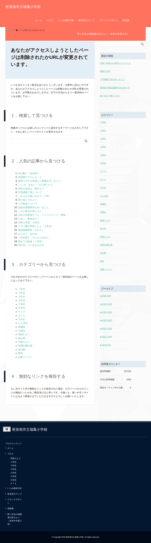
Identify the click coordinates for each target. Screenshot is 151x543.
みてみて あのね (27, 234)
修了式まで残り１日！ (110, 96)
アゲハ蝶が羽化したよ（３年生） (36, 226)
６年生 (21, 308)
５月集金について (27, 203)
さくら (21, 315)
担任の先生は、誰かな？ (31, 188)
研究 (20, 353)
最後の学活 (105, 71)
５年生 (21, 304)
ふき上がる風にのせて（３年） (34, 196)
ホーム (38, 20)
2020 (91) (105, 345)
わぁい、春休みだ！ (28, 218)
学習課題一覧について (30, 192)
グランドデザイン (108, 20)
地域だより (24, 334)
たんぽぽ (23, 323)
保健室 (21, 327)
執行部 (21, 338)
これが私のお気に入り (30, 211)
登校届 (125, 20)
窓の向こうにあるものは (31, 245)
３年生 (21, 296)
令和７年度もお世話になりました (115, 63)
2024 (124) (106, 312)
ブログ (49, 20)
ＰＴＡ (21, 312)
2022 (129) (106, 328)
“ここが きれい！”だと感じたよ (35, 184)
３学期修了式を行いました (112, 79)
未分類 (21, 349)
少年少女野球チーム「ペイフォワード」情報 (41, 215)
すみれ (21, 319)
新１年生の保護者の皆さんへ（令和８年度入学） (103, 34)
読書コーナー (25, 357)
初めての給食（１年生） (31, 241)
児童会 (21, 330)
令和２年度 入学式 (28, 222)
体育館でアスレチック (30, 177)
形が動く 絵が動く (28, 173)
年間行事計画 (25, 345)
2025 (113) (106, 304)
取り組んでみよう (27, 200)
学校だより (24, 342)
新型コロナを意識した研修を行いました (39, 181)
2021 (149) (106, 336)
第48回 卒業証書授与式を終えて (115, 87)
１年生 (21, 289)
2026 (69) (105, 296)
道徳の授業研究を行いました (33, 207)
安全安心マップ (86, 20)
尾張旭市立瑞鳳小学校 (23, 7)
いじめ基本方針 (66, 20)
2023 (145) (106, 320)
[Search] (47, 140)
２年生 (21, 293)
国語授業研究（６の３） (31, 230)
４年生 (21, 300)
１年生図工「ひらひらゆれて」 (34, 237)
